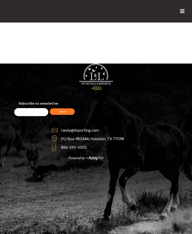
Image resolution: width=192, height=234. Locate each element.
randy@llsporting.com (80, 130)
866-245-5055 (73, 147)
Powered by (86, 158)
